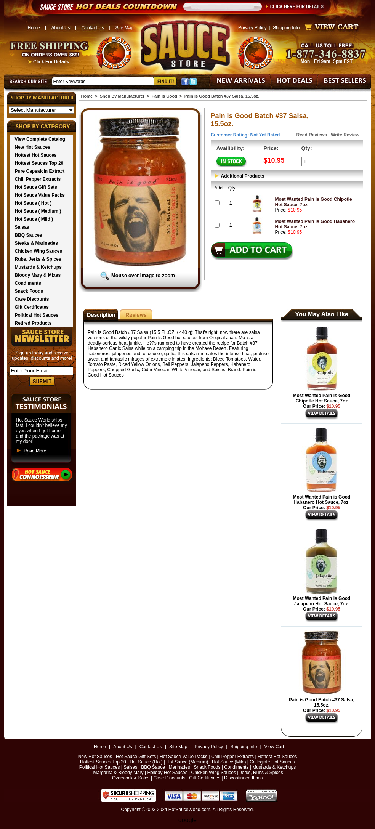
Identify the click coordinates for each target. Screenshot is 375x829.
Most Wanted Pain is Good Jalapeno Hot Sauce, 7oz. (322, 601)
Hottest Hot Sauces (36, 155)
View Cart (274, 746)
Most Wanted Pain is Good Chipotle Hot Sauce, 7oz (322, 398)
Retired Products (33, 323)
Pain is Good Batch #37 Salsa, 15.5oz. (321, 702)
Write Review (345, 135)
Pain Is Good (164, 96)
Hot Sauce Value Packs (40, 195)
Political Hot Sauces (37, 315)
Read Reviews (311, 135)
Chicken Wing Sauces (38, 251)
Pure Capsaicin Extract (40, 171)
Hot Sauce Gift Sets (36, 187)
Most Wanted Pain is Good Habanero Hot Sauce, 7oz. (322, 499)
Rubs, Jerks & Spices (38, 259)
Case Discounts (32, 299)
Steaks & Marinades (36, 243)
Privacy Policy (209, 746)
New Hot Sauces (32, 147)
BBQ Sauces (28, 235)
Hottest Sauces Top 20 (39, 163)
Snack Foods (29, 291)
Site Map (178, 746)
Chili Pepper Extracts (38, 179)
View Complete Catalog (40, 139)
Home (87, 96)
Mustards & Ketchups (38, 267)
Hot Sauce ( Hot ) (33, 203)
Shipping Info (243, 746)
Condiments (28, 283)
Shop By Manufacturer (122, 96)
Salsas (22, 227)
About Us (122, 746)
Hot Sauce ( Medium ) (38, 211)
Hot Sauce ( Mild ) (34, 219)
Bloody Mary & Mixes (38, 275)
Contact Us (150, 746)
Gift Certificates (32, 307)
